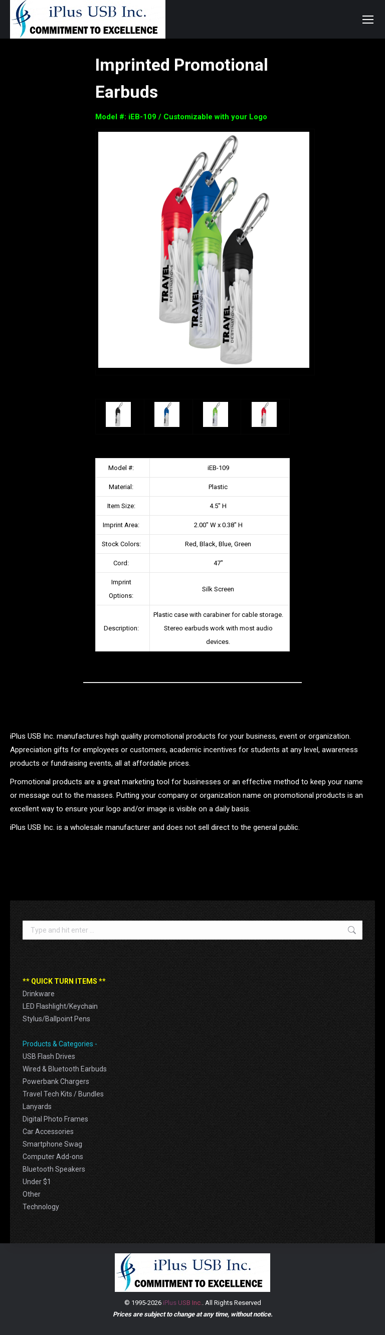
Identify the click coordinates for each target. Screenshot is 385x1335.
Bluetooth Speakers (54, 1169)
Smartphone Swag (52, 1144)
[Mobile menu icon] (368, 20)
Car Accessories (48, 1132)
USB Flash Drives (49, 1056)
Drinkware (39, 994)
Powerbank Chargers (56, 1081)
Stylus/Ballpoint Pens (56, 1019)
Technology (41, 1207)
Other (32, 1194)
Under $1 (37, 1182)
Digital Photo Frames (55, 1119)
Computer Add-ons (53, 1157)
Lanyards (37, 1106)
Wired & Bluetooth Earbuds (65, 1069)
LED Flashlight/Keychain (60, 1006)
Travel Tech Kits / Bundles (63, 1094)
